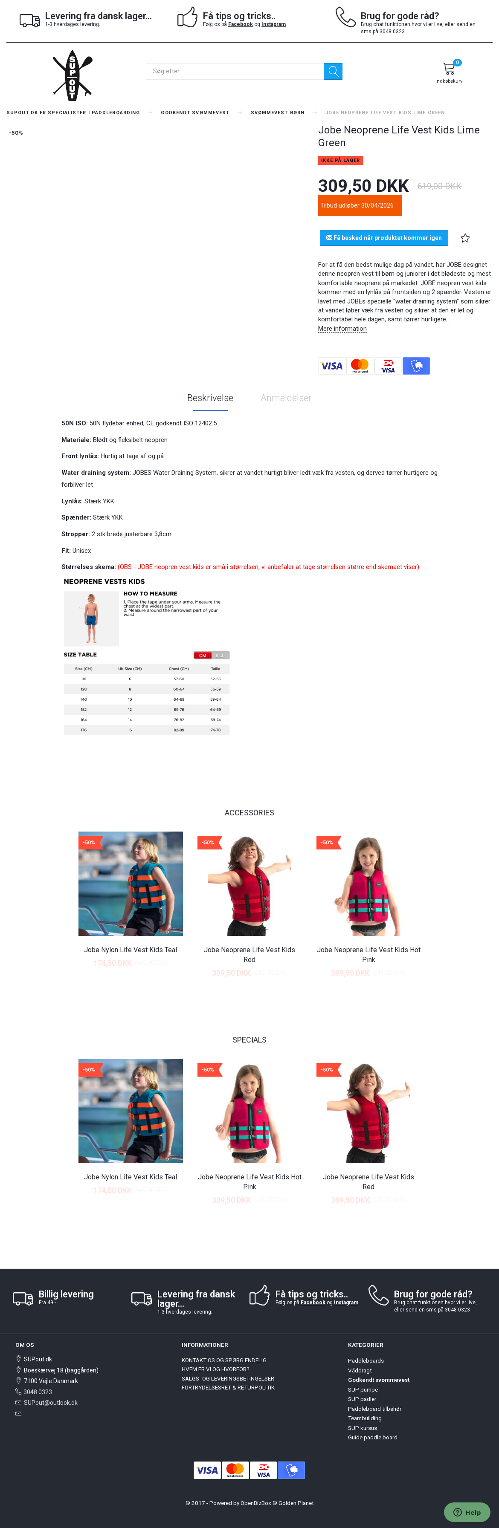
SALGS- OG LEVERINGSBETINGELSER (228, 1378)
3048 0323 (37, 1392)
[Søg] (333, 71)
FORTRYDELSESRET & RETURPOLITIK (228, 1387)
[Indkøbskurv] (449, 74)
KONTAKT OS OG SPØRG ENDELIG (224, 1360)
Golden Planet (296, 1502)
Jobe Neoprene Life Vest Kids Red (249, 955)
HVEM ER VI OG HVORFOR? (216, 1369)
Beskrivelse (210, 398)
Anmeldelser (286, 398)
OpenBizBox (256, 1502)
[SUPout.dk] (72, 74)
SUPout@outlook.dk (51, 1402)
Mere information (342, 328)
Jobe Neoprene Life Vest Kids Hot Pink (369, 955)
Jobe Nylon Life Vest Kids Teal (130, 950)
